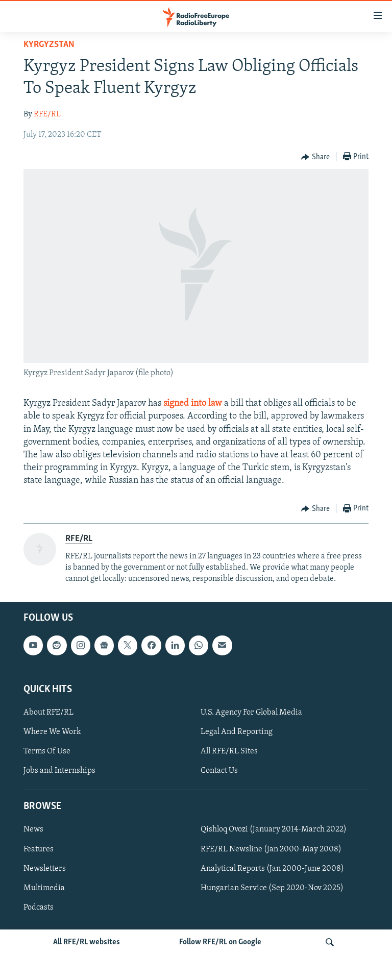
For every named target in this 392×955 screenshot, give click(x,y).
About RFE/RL (48, 712)
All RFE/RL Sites (229, 751)
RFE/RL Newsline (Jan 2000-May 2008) (271, 849)
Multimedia (44, 888)
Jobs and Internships (59, 771)
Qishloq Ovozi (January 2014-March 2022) (274, 830)
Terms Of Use (46, 751)
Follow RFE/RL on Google (220, 942)
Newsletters (44, 869)
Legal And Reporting (237, 732)
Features (38, 849)
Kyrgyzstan (49, 45)
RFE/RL (47, 114)
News (33, 830)
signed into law (192, 403)
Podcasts (38, 907)
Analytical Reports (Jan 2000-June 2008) (272, 869)
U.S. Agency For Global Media (251, 712)
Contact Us (219, 771)
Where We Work (52, 732)
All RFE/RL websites (86, 942)
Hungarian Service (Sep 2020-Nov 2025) (272, 888)
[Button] (315, 157)
